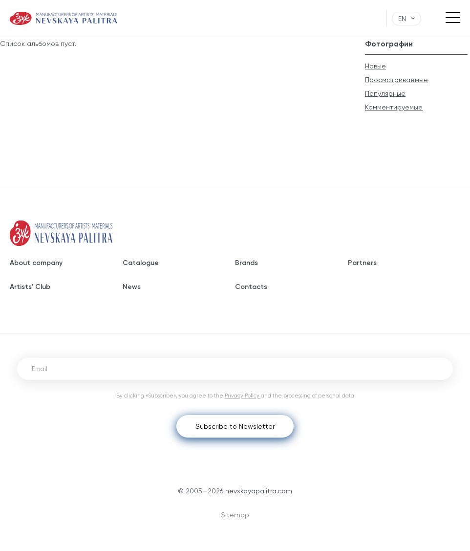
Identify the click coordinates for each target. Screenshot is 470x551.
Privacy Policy (243, 396)
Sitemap (235, 515)
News (132, 287)
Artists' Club (30, 287)
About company (36, 263)
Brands (246, 263)
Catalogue (141, 263)
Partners (362, 263)
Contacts (251, 287)
